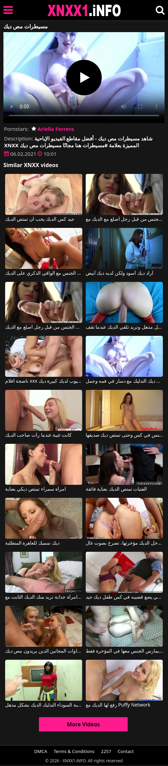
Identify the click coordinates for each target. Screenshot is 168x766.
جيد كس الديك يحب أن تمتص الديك (39, 219)
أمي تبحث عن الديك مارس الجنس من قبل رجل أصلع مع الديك (44, 327)
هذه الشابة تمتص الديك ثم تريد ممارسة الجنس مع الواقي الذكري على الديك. (44, 273)
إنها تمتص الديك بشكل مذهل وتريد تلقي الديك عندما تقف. (124, 327)
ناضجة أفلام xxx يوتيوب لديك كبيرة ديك (44, 381)
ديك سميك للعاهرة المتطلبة (32, 543)
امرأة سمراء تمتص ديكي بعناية (35, 489)
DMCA (40, 751)
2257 (106, 751)
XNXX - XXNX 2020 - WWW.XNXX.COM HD (84, 10)
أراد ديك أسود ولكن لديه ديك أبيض (119, 273)
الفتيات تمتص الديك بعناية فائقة (116, 489)
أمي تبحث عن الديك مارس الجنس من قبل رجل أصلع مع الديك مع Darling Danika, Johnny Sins (124, 219)
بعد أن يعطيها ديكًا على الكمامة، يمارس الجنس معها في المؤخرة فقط (124, 651)
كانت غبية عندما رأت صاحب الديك (38, 435)
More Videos (83, 724)
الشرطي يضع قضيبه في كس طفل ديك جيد (124, 597)
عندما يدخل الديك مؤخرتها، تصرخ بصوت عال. (124, 543)
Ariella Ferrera (52, 128)
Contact (126, 751)
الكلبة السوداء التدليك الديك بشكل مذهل (44, 705)
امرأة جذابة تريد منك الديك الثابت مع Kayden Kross (44, 597)
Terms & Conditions (74, 751)
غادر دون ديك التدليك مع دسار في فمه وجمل (124, 381)
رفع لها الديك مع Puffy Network (118, 705)
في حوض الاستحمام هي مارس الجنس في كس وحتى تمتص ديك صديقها (124, 435)
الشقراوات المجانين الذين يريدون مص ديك (44, 651)
